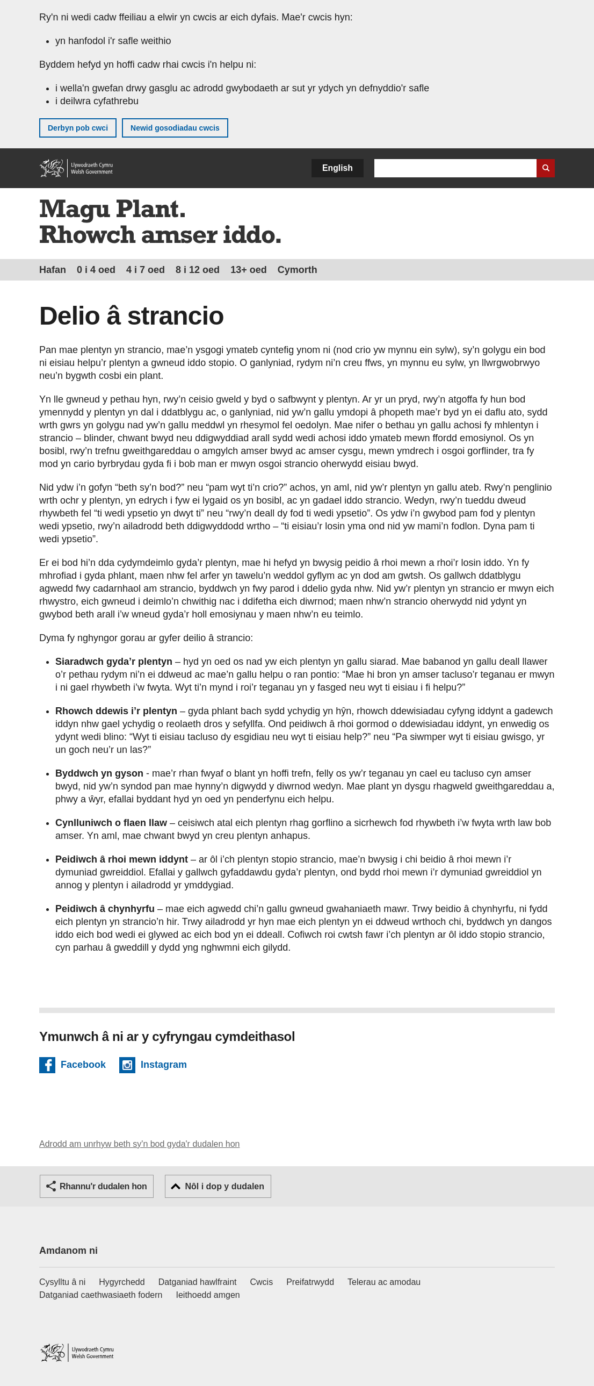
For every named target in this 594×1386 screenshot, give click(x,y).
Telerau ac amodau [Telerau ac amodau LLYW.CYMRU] (384, 1282)
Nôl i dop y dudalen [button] (224, 1186)
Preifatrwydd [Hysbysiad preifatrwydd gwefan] (310, 1282)
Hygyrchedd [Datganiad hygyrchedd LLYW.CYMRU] (121, 1282)
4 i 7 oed (145, 269)
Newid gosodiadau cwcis (175, 128)
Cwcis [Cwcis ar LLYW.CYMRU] (261, 1282)
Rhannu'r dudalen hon (103, 1186)
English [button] (337, 168)
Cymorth (297, 269)
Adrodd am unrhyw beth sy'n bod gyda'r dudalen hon (139, 1143)
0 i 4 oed (96, 269)
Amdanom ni (68, 1250)
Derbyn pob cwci (78, 128)
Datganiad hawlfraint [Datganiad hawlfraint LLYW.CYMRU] (197, 1282)
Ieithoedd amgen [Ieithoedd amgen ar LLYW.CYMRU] (208, 1294)
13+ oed (248, 269)
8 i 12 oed (198, 269)
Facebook (83, 1066)
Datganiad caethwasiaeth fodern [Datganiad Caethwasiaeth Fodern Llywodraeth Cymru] (101, 1294)
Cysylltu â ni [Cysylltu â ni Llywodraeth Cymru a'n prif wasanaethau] (62, 1282)
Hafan (52, 269)
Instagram (164, 1066)
